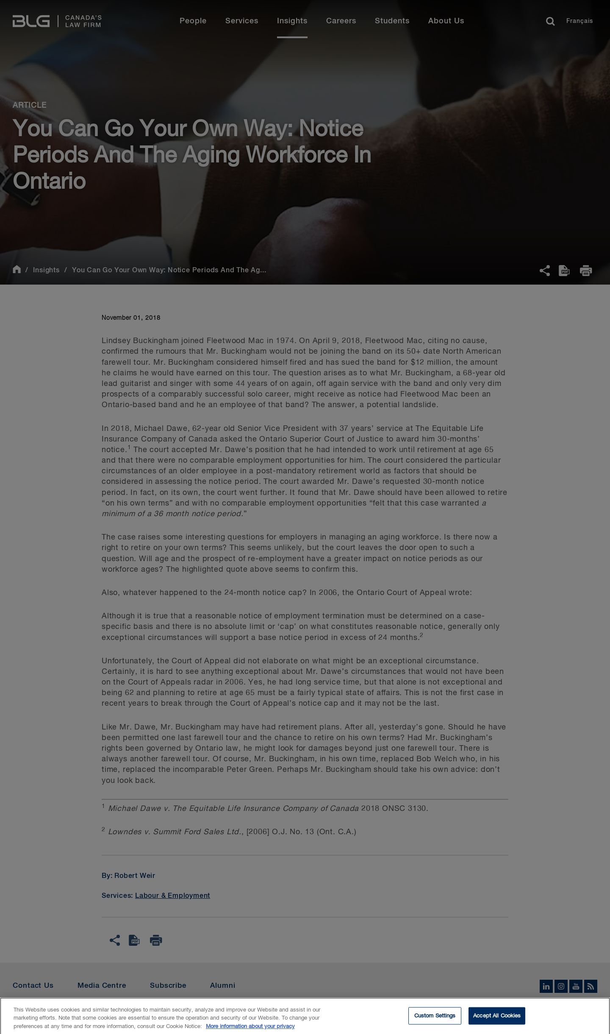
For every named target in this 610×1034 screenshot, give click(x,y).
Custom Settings (435, 1019)
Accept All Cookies (497, 1019)
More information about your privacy (250, 1030)
